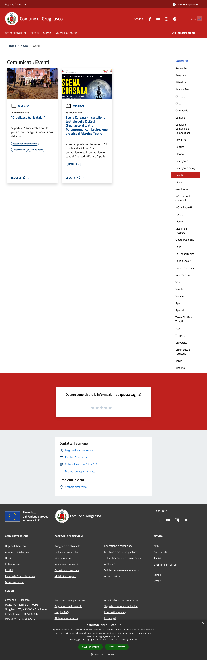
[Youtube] (151, 18)
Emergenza (181, 161)
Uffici (8, 558)
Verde (178, 361)
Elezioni (179, 154)
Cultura (179, 147)
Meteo (179, 221)
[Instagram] (160, 18)
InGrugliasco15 (184, 207)
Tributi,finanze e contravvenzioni (123, 558)
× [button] (203, 623)
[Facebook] (143, 18)
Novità (24, 46)
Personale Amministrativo (20, 576)
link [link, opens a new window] (135, 639)
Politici (9, 570)
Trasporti (180, 335)
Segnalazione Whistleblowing (121, 606)
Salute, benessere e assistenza (121, 570)
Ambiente (181, 68)
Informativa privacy (115, 612)
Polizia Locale (183, 261)
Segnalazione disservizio (68, 606)
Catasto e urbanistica (67, 570)
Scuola (179, 289)
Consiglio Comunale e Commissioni (182, 129)
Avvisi (157, 558)
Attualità (180, 82)
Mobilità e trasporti (65, 576)
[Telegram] (168, 18)
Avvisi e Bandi (183, 89)
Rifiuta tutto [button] (117, 646)
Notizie (158, 546)
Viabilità (180, 368)
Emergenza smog (185, 168)
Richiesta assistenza (66, 618)
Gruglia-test (182, 189)
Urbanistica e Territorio (182, 352)
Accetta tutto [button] (90, 646)
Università (181, 343)
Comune (180, 118)
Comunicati (20, 106)
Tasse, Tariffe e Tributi (183, 319)
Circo (178, 103)
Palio (178, 247)
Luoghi (158, 575)
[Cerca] (198, 19)
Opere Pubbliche (184, 240)
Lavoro (179, 214)
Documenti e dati (14, 582)
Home (12, 46)
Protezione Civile (185, 268)
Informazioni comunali (182, 198)
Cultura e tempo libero (67, 552)
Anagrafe (180, 75)
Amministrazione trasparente (121, 600)
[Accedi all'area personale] (185, 4)
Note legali (110, 618)
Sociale (179, 296)
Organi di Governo (15, 546)
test (177, 328)
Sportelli (180, 310)
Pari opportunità (184, 254)
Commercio (181, 110)
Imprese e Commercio (67, 564)
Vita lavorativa (63, 558)
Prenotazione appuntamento (71, 600)
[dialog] (103, 640)
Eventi (179, 175)
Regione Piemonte (15, 4)
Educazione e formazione (118, 546)
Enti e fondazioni (14, 564)
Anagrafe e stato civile (67, 546)
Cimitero (180, 96)
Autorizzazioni (112, 576)
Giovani (179, 182)
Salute (179, 282)
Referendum (182, 275)
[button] (103, 654)
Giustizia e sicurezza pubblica (120, 552)
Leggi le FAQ (62, 612)
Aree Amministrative (17, 552)
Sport (178, 303)
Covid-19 (180, 140)
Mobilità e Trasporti (181, 231)
